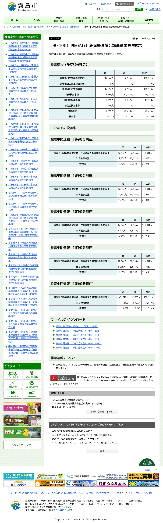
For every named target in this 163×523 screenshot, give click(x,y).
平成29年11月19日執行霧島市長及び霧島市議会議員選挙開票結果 (22, 313)
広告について (151, 470)
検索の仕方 (155, 9)
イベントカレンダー (22, 445)
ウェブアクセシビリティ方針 (126, 493)
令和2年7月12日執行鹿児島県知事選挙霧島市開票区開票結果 (22, 246)
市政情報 (16, 27)
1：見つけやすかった (65, 443)
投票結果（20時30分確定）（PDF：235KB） (77, 326)
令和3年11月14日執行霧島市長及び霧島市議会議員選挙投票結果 (23, 196)
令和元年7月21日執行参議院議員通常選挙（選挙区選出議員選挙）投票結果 (23, 280)
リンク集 (148, 493)
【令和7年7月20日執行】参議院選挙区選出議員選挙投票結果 (22, 102)
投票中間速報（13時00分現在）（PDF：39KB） (79, 339)
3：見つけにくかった (107, 443)
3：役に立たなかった (101, 435)
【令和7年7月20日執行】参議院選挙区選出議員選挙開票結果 (22, 91)
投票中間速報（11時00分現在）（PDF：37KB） (79, 343)
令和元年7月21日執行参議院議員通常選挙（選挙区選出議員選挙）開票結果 (23, 268)
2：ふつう (80, 435)
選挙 (48, 27)
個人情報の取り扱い (73, 493)
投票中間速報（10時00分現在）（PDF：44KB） (79, 348)
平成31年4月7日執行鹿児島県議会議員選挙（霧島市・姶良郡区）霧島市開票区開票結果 (22, 291)
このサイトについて (50, 493)
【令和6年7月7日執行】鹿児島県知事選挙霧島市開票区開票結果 (23, 152)
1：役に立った (62, 435)
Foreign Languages (149, 3)
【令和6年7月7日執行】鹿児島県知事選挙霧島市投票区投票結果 (23, 141)
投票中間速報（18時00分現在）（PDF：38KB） (79, 331)
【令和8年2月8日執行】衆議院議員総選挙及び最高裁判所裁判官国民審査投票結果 (23, 57)
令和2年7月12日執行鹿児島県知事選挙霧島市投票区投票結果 (22, 257)
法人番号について (62, 510)
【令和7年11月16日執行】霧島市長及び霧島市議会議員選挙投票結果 (23, 79)
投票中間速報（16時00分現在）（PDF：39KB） (79, 335)
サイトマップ (14, 493)
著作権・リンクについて (97, 493)
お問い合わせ (31, 493)
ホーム (6, 27)
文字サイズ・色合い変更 (100, 4)
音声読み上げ (126, 4)
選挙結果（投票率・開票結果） (66, 27)
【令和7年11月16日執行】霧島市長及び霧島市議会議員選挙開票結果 (23, 68)
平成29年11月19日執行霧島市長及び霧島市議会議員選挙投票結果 (22, 324)
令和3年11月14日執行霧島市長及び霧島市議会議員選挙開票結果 (23, 207)
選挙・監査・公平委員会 (33, 27)
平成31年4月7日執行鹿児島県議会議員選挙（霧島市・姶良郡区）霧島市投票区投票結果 (22, 302)
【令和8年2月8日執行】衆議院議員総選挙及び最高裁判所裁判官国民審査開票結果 (23, 46)
